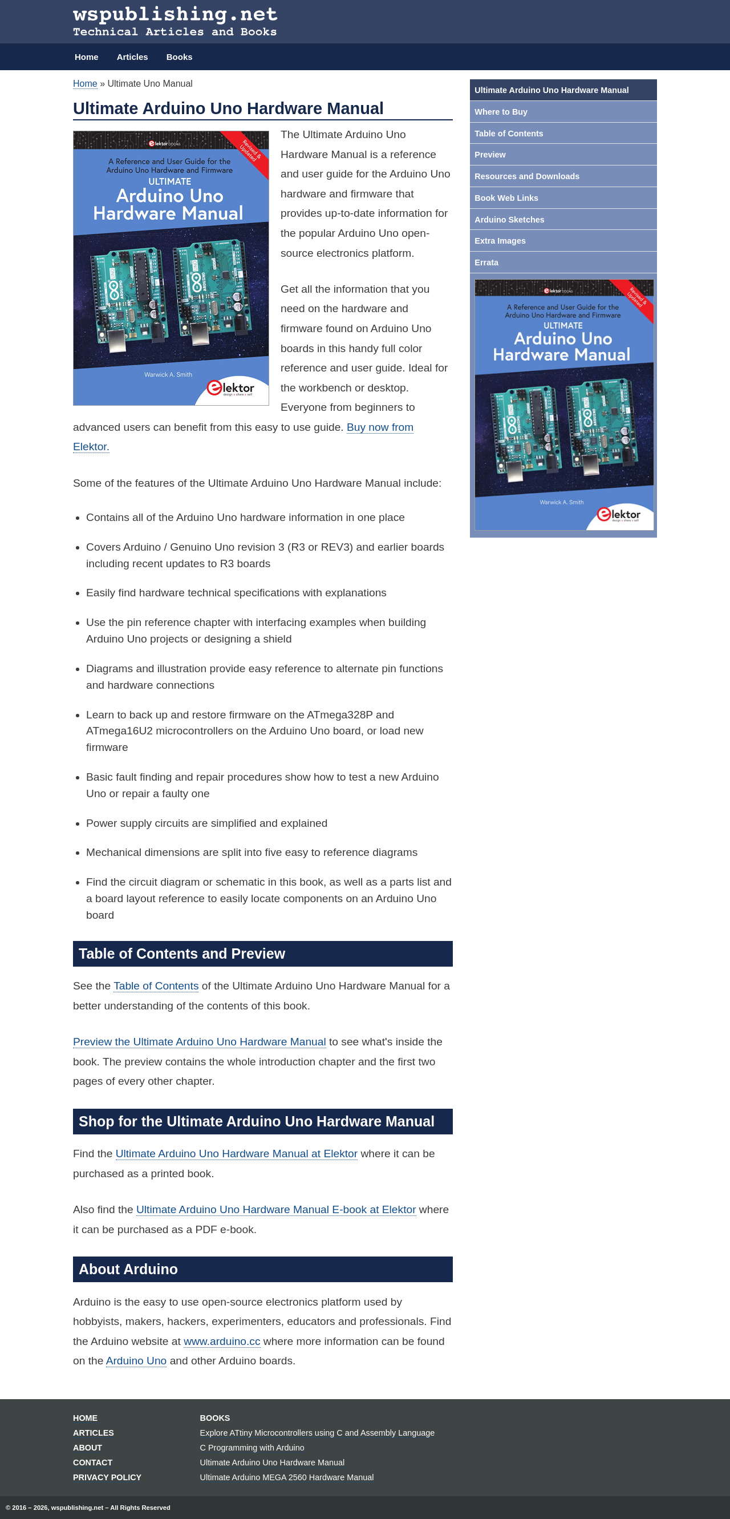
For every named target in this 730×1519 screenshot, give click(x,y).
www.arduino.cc (222, 1341)
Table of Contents (155, 986)
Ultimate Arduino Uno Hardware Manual (551, 90)
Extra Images (500, 240)
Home (87, 57)
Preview (489, 154)
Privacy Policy (107, 1477)
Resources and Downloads (526, 176)
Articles (132, 57)
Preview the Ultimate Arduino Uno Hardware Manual (199, 1042)
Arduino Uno (136, 1361)
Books (180, 57)
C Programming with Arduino (252, 1447)
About (87, 1447)
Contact (92, 1462)
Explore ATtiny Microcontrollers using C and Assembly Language (317, 1432)
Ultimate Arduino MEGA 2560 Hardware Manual (287, 1477)
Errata (486, 262)
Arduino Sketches (509, 219)
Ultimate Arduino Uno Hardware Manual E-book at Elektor (276, 1209)
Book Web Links (506, 198)
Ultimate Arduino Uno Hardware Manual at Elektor (237, 1154)
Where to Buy (501, 111)
